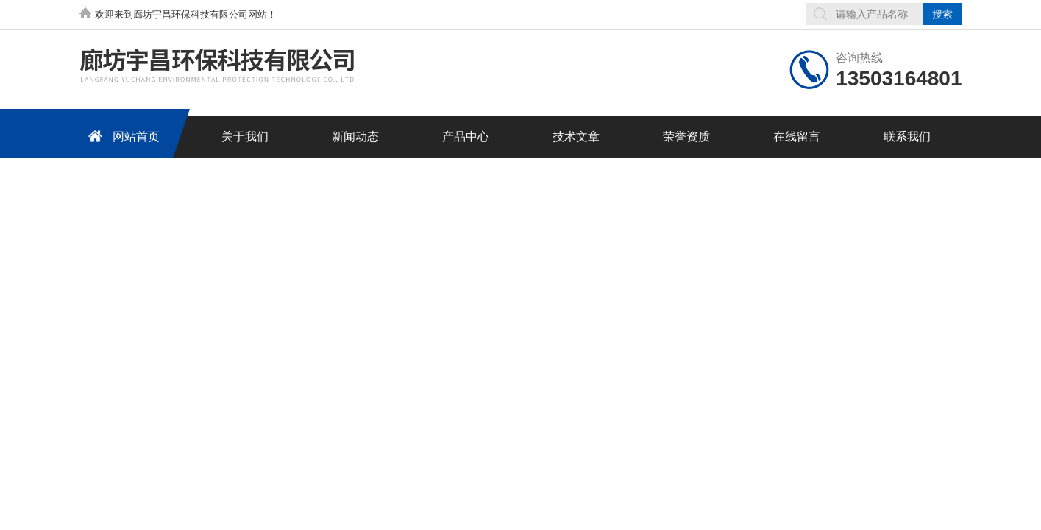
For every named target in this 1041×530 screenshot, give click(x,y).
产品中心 (465, 136)
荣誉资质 (686, 136)
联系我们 (907, 136)
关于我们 (245, 136)
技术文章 (576, 136)
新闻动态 (355, 136)
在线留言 (796, 136)
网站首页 (121, 135)
